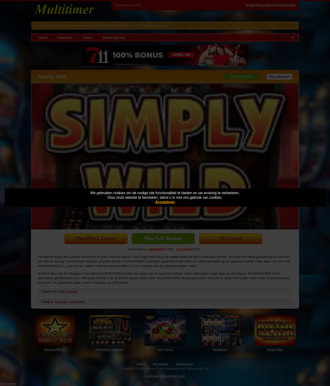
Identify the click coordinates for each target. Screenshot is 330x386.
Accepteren (165, 202)
